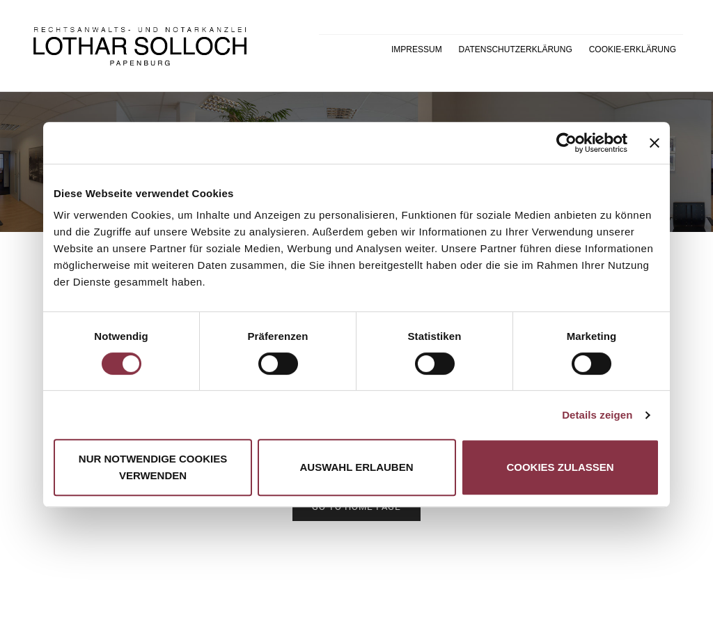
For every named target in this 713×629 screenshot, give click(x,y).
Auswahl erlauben (356, 467)
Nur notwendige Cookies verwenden (153, 467)
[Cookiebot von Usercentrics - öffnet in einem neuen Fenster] (566, 142)
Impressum (416, 49)
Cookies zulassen (559, 467)
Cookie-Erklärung (632, 49)
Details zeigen (597, 415)
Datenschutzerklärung (515, 49)
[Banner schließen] (654, 143)
